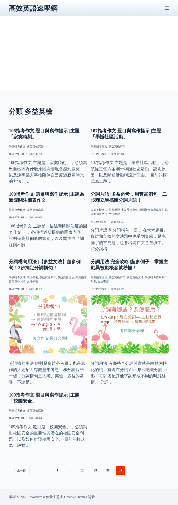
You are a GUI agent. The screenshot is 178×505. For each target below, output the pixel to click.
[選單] (167, 8)
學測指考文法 (99, 214)
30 (108, 470)
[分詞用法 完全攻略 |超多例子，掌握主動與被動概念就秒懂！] (130, 324)
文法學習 (114, 214)
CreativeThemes (75, 497)
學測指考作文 (17, 146)
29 (95, 470)
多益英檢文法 (99, 209)
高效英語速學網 (33, 8)
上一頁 (19, 470)
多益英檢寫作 (35, 146)
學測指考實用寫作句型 (153, 209)
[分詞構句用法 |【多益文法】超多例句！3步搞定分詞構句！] (48, 324)
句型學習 (114, 209)
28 (82, 470)
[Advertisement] (89, 58)
